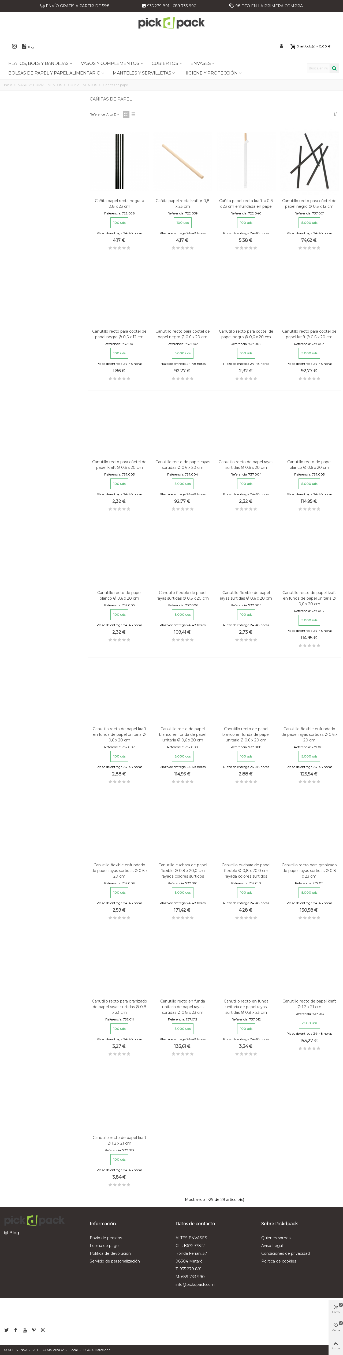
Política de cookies (278, 1261)
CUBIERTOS (165, 63)
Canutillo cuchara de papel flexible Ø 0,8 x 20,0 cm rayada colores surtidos (182, 871)
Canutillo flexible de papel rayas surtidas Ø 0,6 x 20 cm (183, 595)
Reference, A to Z (105, 114)
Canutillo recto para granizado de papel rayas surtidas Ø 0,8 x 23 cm (309, 871)
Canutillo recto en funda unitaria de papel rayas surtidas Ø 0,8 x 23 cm (182, 1007)
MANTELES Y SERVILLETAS (142, 73)
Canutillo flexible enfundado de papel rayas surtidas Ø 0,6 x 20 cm (309, 734)
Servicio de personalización (115, 1261)
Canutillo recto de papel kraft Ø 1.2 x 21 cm (309, 1004)
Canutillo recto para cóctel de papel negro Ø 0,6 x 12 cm (309, 203)
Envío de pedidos (106, 1237)
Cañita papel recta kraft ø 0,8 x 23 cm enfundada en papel (246, 203)
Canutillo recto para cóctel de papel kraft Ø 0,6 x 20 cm (309, 334)
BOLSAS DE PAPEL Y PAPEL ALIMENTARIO (54, 73)
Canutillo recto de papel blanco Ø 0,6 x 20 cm (309, 464)
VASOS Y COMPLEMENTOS (110, 63)
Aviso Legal (272, 1245)
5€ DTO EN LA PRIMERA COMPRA (269, 5)
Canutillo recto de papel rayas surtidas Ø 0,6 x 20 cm (182, 464)
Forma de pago (104, 1245)
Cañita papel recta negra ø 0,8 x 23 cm (119, 203)
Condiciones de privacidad (285, 1253)
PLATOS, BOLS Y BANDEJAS (38, 63)
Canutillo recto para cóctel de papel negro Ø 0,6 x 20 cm (182, 334)
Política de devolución (110, 1253)
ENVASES (201, 63)
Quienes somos (275, 1237)
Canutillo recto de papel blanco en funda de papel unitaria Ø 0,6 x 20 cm (182, 734)
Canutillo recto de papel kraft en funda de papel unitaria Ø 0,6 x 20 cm (309, 598)
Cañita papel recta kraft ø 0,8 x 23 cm (183, 203)
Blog (14, 1232)
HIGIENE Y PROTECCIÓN (211, 73)
